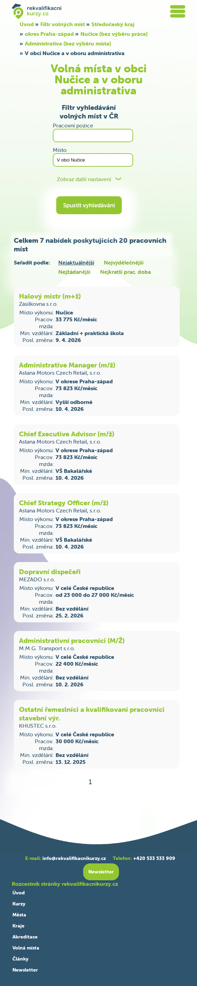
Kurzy (18, 904)
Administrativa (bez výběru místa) (68, 43)
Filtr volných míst (62, 24)
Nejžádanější (74, 271)
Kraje (18, 926)
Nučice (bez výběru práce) (114, 33)
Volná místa (25, 948)
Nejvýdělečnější (124, 262)
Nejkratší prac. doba (125, 271)
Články (20, 959)
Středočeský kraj (112, 24)
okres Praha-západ (49, 33)
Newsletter (25, 970)
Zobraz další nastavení (84, 179)
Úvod (27, 24)
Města (19, 915)
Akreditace (25, 937)
